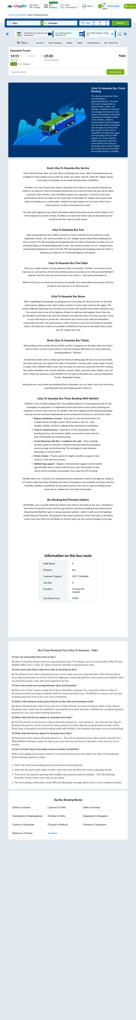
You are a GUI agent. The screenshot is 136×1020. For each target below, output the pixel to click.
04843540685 (114, 6)
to (21, 807)
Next (124, 34)
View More (52, 833)
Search (120, 23)
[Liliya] (24, 23)
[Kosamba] (60, 23)
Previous (6, 34)
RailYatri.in (94, 693)
